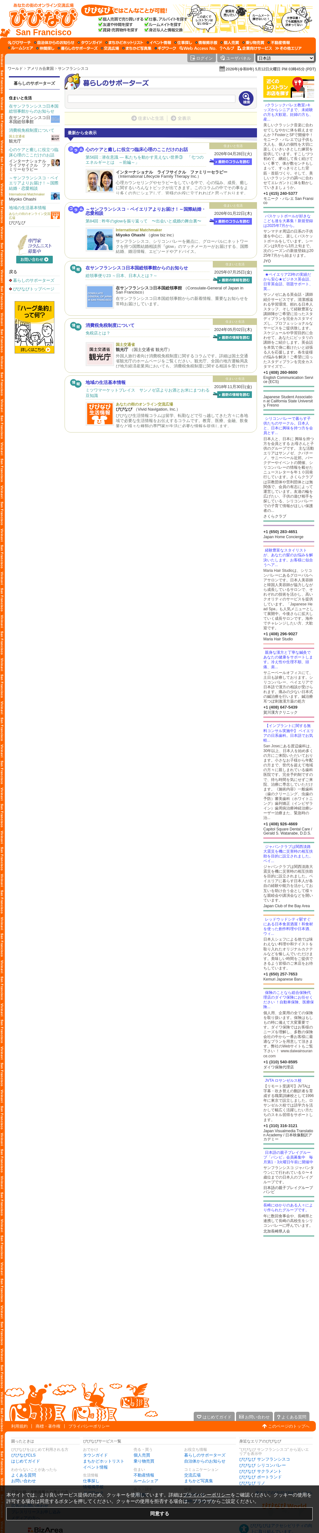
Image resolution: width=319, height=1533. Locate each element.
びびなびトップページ (33, 289)
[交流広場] (110, 48)
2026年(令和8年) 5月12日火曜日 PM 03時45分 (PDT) (271, 69)
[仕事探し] (183, 42)
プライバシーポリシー (89, 1426)
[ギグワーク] (165, 48)
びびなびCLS (23, 1455)
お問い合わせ (23, 1480)
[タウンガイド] (90, 42)
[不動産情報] (278, 42)
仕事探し (91, 1480)
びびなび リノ (252, 1483)
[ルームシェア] (20, 48)
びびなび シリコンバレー (262, 1465)
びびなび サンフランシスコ (264, 1459)
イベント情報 (95, 1467)
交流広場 (192, 1475)
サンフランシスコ (73, 68)
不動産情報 (144, 1475)
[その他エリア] (288, 48)
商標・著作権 (48, 1426)
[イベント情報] (159, 42)
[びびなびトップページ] (40, 18)
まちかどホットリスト (103, 1461)
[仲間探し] (45, 48)
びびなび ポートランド (260, 1477)
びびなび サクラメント (260, 1471)
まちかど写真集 (198, 1480)
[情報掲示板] (206, 42)
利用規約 (19, 1426)
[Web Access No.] (198, 48)
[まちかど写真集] (136, 48)
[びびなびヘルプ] (227, 48)
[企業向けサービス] (255, 48)
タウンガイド (95, 1455)
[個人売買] (229, 42)
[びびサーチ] (19, 42)
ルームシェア (146, 1480)
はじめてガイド (25, 1461)
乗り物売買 (144, 1461)
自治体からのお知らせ (204, 1461)
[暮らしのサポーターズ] (78, 48)
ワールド (15, 68)
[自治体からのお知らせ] (54, 42)
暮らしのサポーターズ (34, 83)
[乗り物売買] (253, 42)
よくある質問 (23, 1475)
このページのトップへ (288, 1426)
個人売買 (142, 1455)
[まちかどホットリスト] (124, 42)
